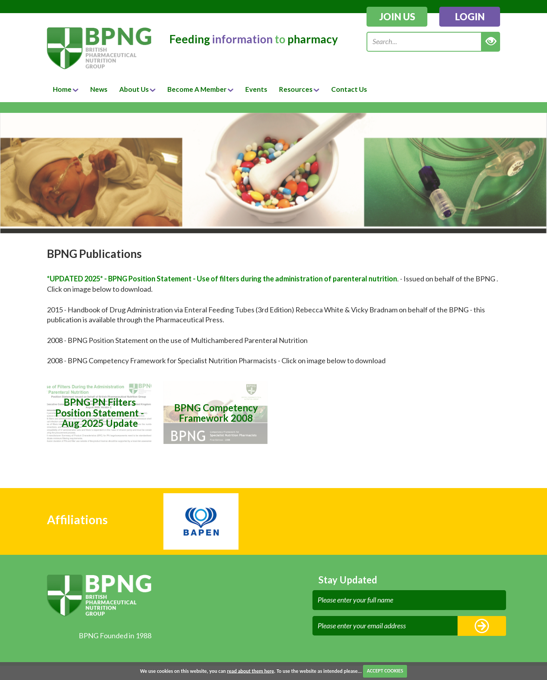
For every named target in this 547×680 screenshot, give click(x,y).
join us (397, 16)
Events (256, 89)
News (98, 89)
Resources (299, 89)
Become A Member (200, 89)
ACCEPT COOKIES (385, 671)
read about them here (250, 671)
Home (65, 89)
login (470, 16)
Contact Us (349, 89)
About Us (137, 89)
